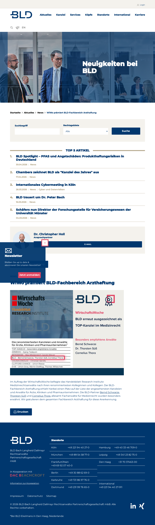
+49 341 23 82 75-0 (126, 454)
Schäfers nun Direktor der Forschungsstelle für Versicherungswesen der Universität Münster (73, 211)
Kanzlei (60, 14)
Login (141, 5)
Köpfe (88, 14)
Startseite (15, 112)
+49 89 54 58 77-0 (79, 454)
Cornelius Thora (41, 395)
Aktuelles (45, 14)
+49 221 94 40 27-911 (110, 487)
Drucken (21, 411)
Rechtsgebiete (71, 125)
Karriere (140, 14)
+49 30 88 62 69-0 (78, 472)
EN (23, 27)
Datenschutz (35, 496)
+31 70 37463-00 (127, 462)
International (122, 14)
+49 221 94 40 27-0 (78, 447)
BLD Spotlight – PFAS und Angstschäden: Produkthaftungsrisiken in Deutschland (70, 158)
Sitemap (51, 496)
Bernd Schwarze (109, 392)
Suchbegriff (21, 125)
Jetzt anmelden (29, 275)
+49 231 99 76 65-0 (78, 487)
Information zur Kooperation (24, 483)
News (40, 112)
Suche (126, 131)
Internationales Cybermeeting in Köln (46, 185)
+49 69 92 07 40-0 (62, 465)
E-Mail (87, 244)
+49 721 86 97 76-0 (78, 480)
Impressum (17, 496)
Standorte (103, 14)
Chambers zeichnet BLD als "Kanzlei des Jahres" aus (57, 172)
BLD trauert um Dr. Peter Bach (40, 197)
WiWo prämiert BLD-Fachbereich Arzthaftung (71, 112)
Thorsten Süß (18, 395)
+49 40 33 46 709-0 (125, 447)
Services (75, 14)
